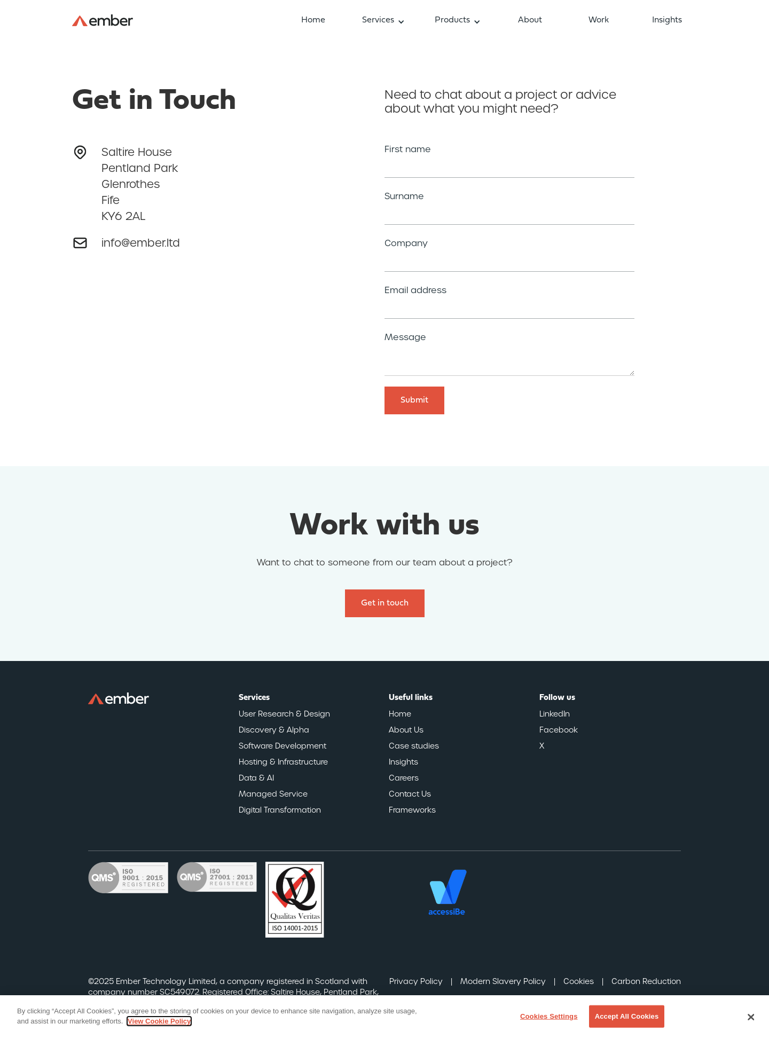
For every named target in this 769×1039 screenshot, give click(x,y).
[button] (383, 20)
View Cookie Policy (159, 1021)
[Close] (751, 1017)
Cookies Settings (549, 1016)
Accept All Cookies (627, 1016)
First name (407, 149)
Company (406, 243)
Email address (415, 290)
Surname (404, 196)
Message (405, 337)
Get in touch (385, 603)
